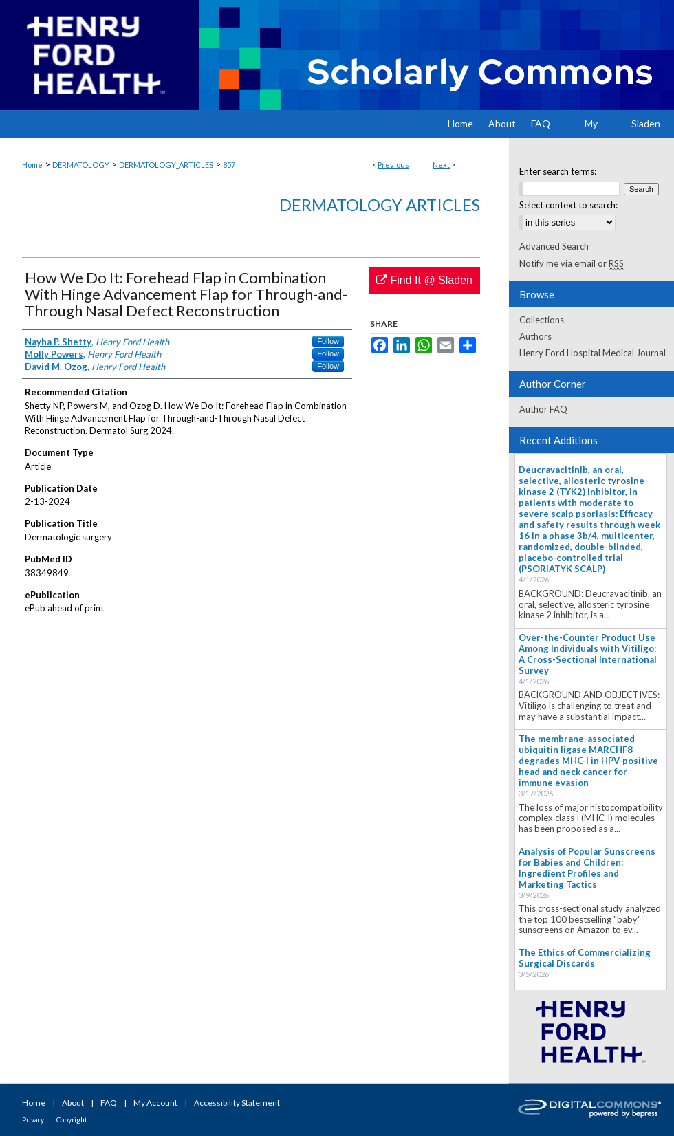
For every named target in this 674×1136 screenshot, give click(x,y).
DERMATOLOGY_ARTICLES (166, 164)
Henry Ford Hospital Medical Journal (592, 352)
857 (229, 164)
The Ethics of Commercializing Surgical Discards (585, 958)
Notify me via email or (571, 263)
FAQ (108, 1102)
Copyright (71, 1119)
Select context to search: (568, 204)
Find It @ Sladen (424, 280)
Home (32, 164)
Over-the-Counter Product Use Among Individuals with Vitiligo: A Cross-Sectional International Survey (588, 654)
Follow (328, 341)
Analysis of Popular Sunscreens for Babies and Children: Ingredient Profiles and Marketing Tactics (587, 868)
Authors (535, 336)
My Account (155, 1102)
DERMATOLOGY (80, 164)
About (73, 1102)
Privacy (33, 1119)
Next (441, 164)
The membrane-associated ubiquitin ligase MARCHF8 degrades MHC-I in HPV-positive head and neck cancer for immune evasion (588, 760)
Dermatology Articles (379, 205)
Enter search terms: (557, 171)
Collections (541, 319)
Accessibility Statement (237, 1102)
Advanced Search (554, 246)
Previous (393, 164)
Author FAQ (543, 409)
